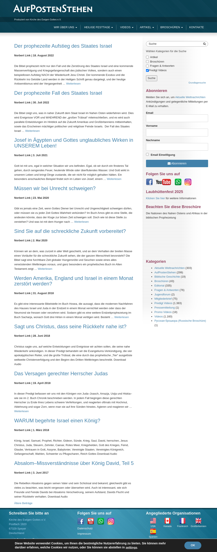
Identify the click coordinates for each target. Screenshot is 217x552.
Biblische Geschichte (167, 276)
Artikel (147, 27)
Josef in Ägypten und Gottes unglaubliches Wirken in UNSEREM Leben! (73, 142)
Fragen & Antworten (162, 65)
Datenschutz (85, 528)
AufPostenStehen (165, 272)
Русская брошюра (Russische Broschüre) (180, 320)
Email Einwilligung (163, 154)
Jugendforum (162, 294)
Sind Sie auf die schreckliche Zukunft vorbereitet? (70, 231)
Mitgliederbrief (163, 298)
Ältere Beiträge (23, 503)
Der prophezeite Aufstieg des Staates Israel (63, 46)
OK (193, 545)
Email (177, 116)
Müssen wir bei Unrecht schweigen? (55, 188)
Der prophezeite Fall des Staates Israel (58, 93)
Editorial (159, 285)
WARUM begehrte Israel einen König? (57, 420)
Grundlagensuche (197, 83)
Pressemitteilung (164, 307)
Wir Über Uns (65, 27)
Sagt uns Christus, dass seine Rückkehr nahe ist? (70, 326)
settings (131, 547)
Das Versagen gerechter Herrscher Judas (61, 373)
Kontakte (196, 27)
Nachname (153, 140)
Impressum (84, 533)
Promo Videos (163, 312)
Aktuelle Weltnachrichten (190, 97)
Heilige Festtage (98, 27)
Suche (153, 43)
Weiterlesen (73, 83)
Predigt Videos (163, 303)
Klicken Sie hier (155, 198)
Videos (126, 27)
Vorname (152, 125)
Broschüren (171, 27)
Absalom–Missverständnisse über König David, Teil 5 (74, 463)
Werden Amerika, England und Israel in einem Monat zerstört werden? (73, 280)
